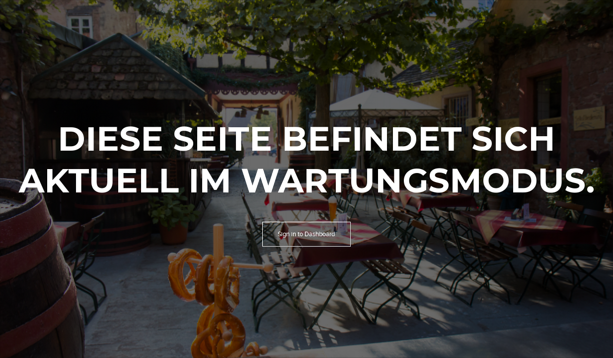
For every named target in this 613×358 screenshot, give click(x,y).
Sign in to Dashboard (306, 234)
